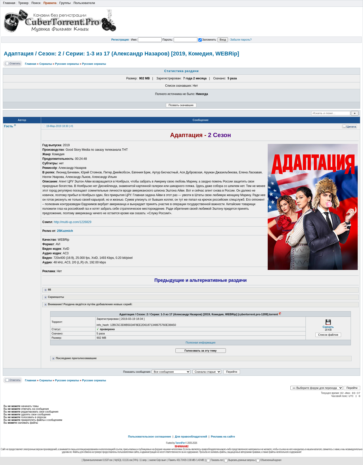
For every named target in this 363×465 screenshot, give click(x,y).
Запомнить (207, 39)
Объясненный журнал (268, 460)
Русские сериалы (67, 63)
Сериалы (45, 63)
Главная (30, 63)
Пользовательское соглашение (149, 436)
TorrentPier (180, 443)
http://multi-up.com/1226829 (73, 222)
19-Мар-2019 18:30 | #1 (59, 126)
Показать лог (215, 460)
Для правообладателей (191, 436)
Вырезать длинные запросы (239, 460)
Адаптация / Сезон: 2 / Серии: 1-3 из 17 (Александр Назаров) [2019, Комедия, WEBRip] (121, 53)
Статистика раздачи (181, 71)
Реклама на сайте (223, 436)
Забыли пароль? (241, 39)
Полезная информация (201, 342)
